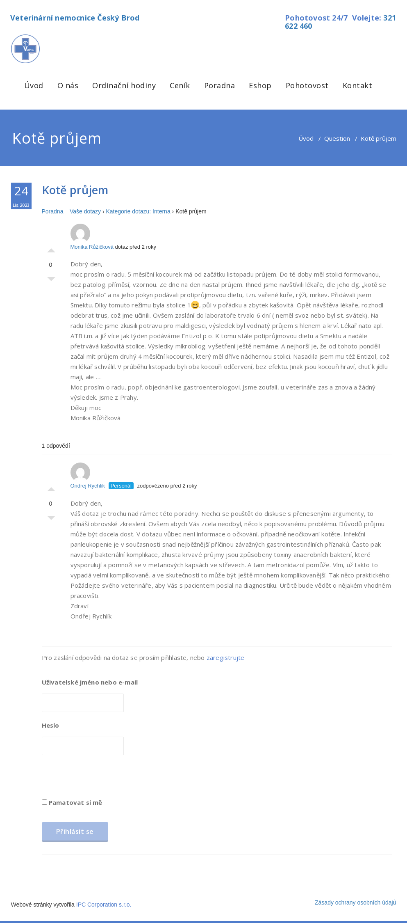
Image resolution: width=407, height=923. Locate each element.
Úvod (33, 85)
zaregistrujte (226, 657)
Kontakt (358, 85)
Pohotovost (307, 85)
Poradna (219, 85)
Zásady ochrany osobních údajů (355, 902)
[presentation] (104, 779)
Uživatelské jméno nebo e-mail (90, 682)
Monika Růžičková (92, 237)
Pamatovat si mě (72, 802)
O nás (68, 85)
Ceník (180, 85)
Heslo (50, 725)
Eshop (260, 85)
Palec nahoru (51, 248)
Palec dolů (51, 281)
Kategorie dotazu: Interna (138, 211)
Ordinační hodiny (124, 85)
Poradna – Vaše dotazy (71, 211)
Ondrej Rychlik (87, 476)
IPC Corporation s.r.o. (104, 904)
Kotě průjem (75, 189)
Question (337, 138)
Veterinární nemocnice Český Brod (74, 18)
